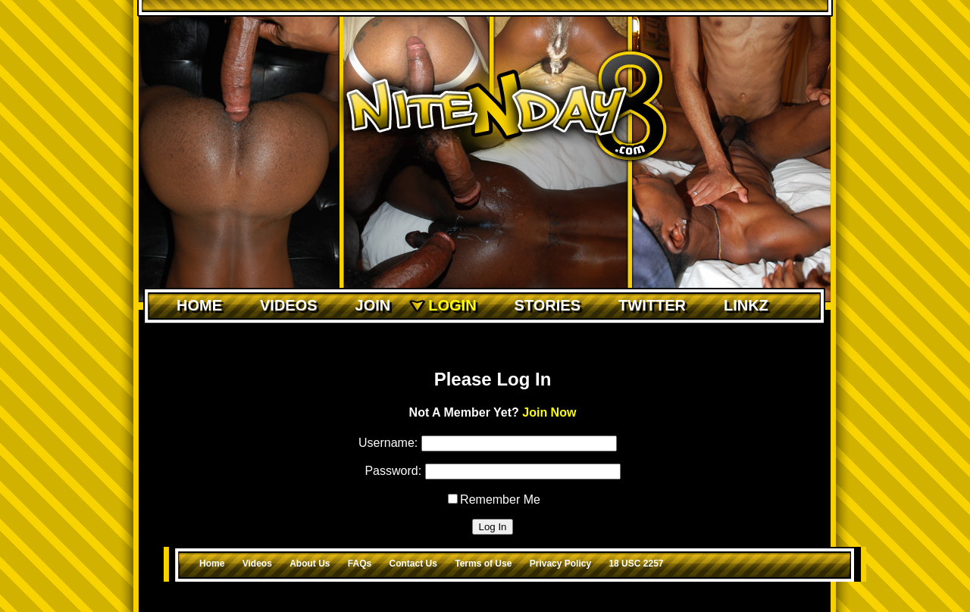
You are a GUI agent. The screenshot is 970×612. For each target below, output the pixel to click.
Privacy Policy (560, 563)
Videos (289, 305)
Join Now (549, 412)
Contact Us (413, 563)
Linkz (746, 305)
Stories (547, 305)
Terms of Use (483, 563)
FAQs (359, 563)
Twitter (652, 305)
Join (373, 305)
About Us (309, 563)
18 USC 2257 (636, 563)
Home (199, 305)
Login (452, 305)
